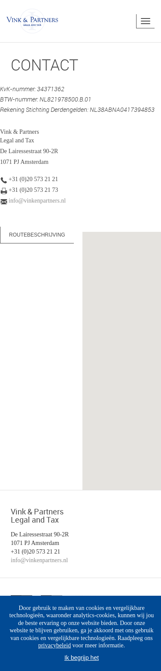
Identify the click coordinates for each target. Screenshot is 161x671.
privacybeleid (54, 645)
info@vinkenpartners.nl (37, 200)
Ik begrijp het (81, 657)
